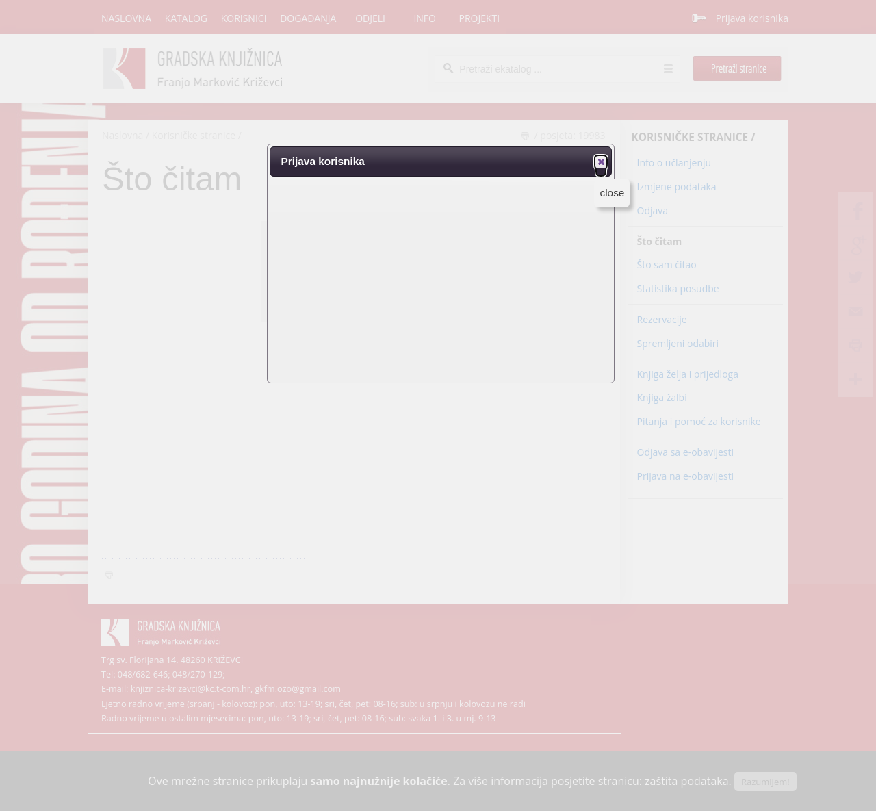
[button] (601, 161)
